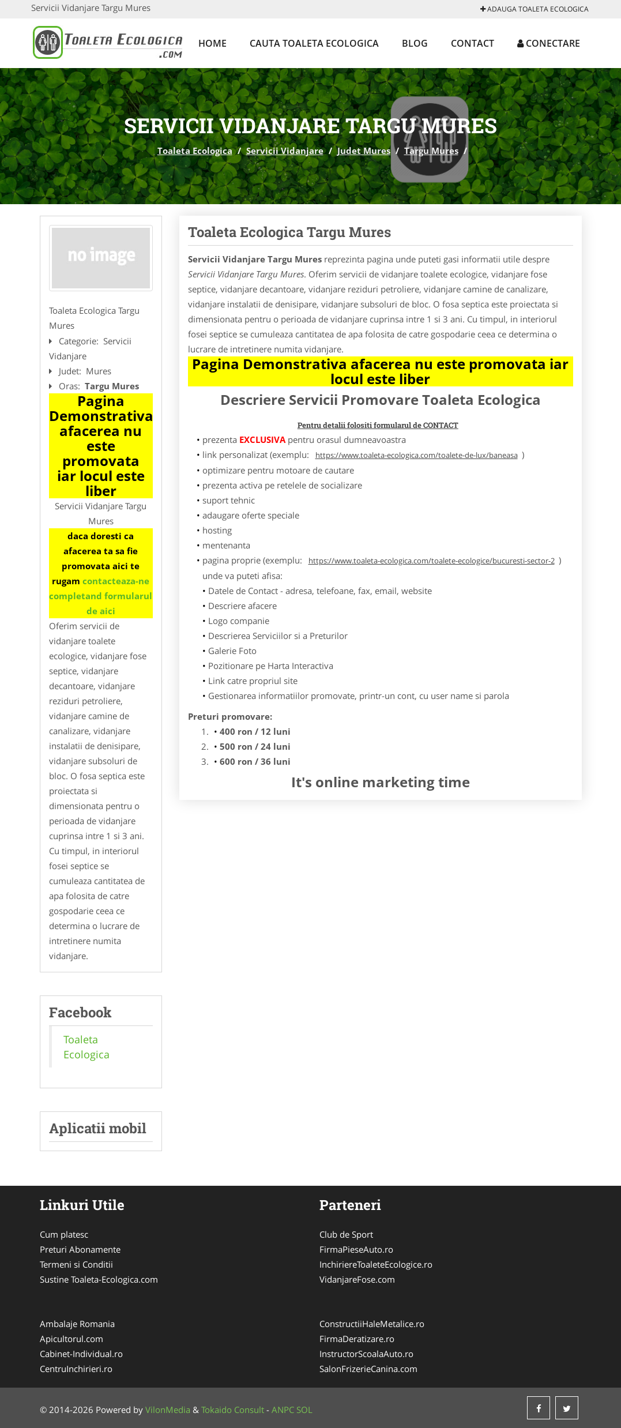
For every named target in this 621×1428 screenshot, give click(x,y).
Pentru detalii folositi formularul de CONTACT (378, 425)
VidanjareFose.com (357, 1279)
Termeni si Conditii (76, 1264)
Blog (415, 43)
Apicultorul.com (71, 1338)
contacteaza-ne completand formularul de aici (100, 596)
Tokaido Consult (232, 1409)
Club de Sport (346, 1234)
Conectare (548, 43)
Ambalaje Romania (77, 1323)
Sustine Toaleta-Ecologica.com (99, 1279)
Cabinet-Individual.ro (81, 1353)
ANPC (283, 1409)
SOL (304, 1409)
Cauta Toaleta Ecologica (314, 43)
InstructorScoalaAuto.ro (366, 1353)
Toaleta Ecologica (194, 150)
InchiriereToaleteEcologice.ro (375, 1264)
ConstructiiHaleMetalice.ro (371, 1323)
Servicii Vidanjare (284, 150)
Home (212, 43)
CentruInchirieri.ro (76, 1368)
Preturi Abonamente (80, 1249)
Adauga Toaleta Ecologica (534, 9)
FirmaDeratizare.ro (356, 1338)
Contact (472, 43)
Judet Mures (363, 150)
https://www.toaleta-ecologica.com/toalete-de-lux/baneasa (416, 455)
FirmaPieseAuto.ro (356, 1249)
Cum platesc (64, 1234)
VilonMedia (167, 1409)
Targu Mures (431, 150)
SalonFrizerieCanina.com (368, 1368)
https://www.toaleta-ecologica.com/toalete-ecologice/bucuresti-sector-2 (431, 560)
